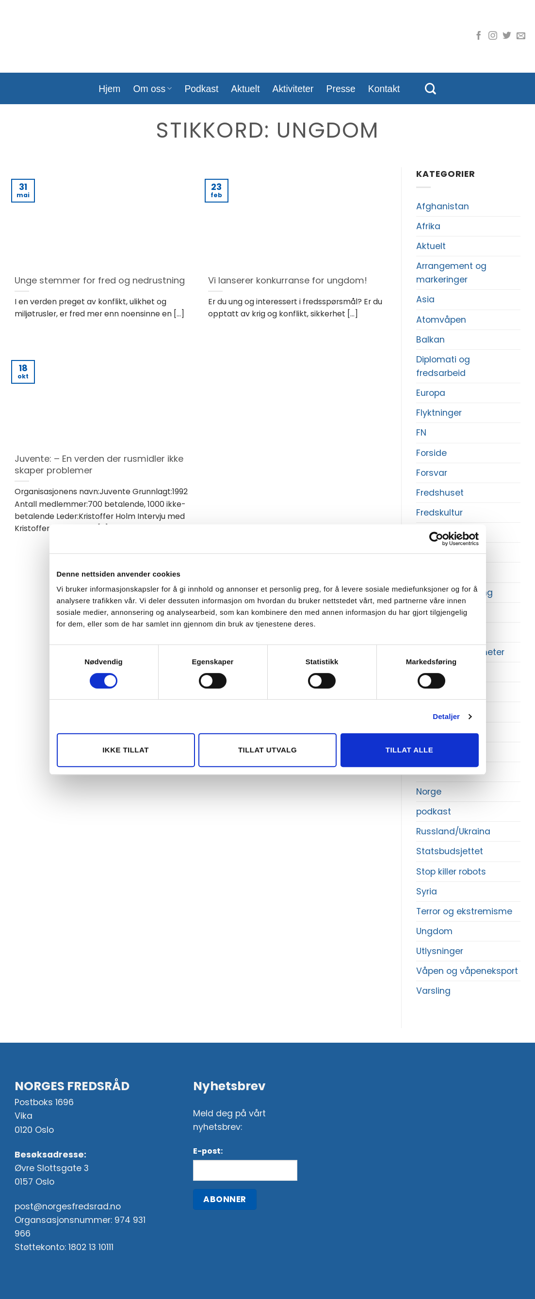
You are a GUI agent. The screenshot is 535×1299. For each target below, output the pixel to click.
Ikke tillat (125, 750)
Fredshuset (440, 493)
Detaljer (446, 716)
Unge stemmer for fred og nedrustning (100, 280)
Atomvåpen (441, 320)
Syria (426, 891)
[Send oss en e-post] (521, 36)
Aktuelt (245, 88)
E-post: (208, 1151)
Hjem (109, 88)
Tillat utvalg (267, 750)
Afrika (428, 226)
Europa (430, 393)
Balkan (430, 339)
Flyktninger (439, 413)
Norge (428, 792)
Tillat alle (409, 750)
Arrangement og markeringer (451, 272)
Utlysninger (439, 951)
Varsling (433, 991)
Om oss (152, 88)
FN (421, 432)
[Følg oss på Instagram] (492, 36)
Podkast (201, 88)
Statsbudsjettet (449, 851)
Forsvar (431, 473)
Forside (431, 453)
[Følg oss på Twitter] (507, 36)
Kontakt (384, 88)
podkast (433, 811)
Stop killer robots (451, 871)
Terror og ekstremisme (464, 911)
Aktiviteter (293, 88)
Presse (341, 88)
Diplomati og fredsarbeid (443, 366)
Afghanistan (442, 206)
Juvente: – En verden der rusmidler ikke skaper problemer (99, 464)
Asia (425, 299)
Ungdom (434, 931)
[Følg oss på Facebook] (478, 36)
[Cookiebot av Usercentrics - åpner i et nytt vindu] (436, 539)
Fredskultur (439, 512)
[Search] (430, 88)
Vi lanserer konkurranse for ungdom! (287, 280)
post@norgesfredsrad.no (68, 1206)
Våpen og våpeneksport (467, 971)
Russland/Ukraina (453, 831)
